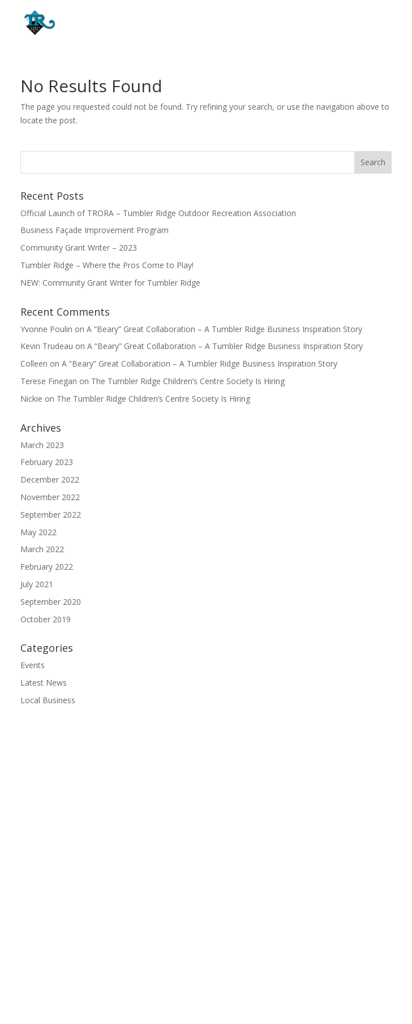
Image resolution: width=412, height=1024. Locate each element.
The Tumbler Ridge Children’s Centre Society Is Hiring (188, 381)
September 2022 (50, 514)
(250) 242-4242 (227, 960)
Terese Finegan (48, 381)
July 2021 (36, 584)
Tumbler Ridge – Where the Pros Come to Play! (107, 265)
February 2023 (46, 462)
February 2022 (46, 566)
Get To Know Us (206, 800)
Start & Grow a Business (206, 852)
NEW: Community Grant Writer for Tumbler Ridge (110, 282)
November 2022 (50, 497)
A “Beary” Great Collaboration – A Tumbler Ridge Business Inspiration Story (224, 329)
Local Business (47, 700)
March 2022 (42, 549)
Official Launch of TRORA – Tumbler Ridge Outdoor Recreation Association (158, 213)
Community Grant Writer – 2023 (78, 247)
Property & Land (206, 836)
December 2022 (49, 479)
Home (206, 783)
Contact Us (206, 870)
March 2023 (42, 445)
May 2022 (38, 532)
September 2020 (50, 601)
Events (32, 665)
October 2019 (45, 619)
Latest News (43, 682)
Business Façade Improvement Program (94, 230)
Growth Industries (206, 818)
